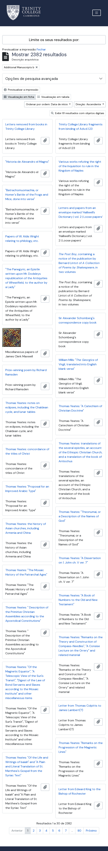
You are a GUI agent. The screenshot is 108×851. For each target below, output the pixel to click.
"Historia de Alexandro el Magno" (27, 162)
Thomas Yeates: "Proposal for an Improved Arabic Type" (27, 489)
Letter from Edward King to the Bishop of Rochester (80, 791)
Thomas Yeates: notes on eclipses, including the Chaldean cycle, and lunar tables (26, 407)
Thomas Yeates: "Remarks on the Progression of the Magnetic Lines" (81, 747)
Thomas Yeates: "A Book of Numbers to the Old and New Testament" (78, 599)
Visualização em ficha (19, 97)
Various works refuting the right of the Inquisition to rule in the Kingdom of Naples (80, 166)
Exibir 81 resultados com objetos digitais (77, 113)
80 (79, 831)
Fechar (41, 49)
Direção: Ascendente (89, 104)
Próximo (91, 831)
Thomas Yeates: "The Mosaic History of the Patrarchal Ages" (26, 572)
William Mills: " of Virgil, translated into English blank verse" (78, 364)
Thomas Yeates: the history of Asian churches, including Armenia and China (25, 528)
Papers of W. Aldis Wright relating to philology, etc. (22, 238)
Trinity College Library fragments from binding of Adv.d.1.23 (80, 126)
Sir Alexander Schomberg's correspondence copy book (78, 320)
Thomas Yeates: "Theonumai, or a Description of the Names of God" (80, 516)
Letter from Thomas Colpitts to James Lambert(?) (80, 708)
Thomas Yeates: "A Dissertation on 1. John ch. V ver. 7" (80, 560)
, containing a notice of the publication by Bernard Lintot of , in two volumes (79, 263)
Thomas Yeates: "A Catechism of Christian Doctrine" (80, 408)
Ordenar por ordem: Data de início (47, 104)
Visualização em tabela (53, 97)
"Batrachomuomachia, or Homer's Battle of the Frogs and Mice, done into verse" (26, 194)
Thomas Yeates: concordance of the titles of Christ (27, 451)
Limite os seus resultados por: (54, 39)
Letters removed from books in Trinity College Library (26, 126)
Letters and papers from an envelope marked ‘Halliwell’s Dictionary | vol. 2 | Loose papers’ (81, 212)
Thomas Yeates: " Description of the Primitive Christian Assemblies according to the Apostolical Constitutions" (26, 614)
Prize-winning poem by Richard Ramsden (26, 372)
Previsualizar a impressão (21, 89)
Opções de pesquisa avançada (31, 78)
